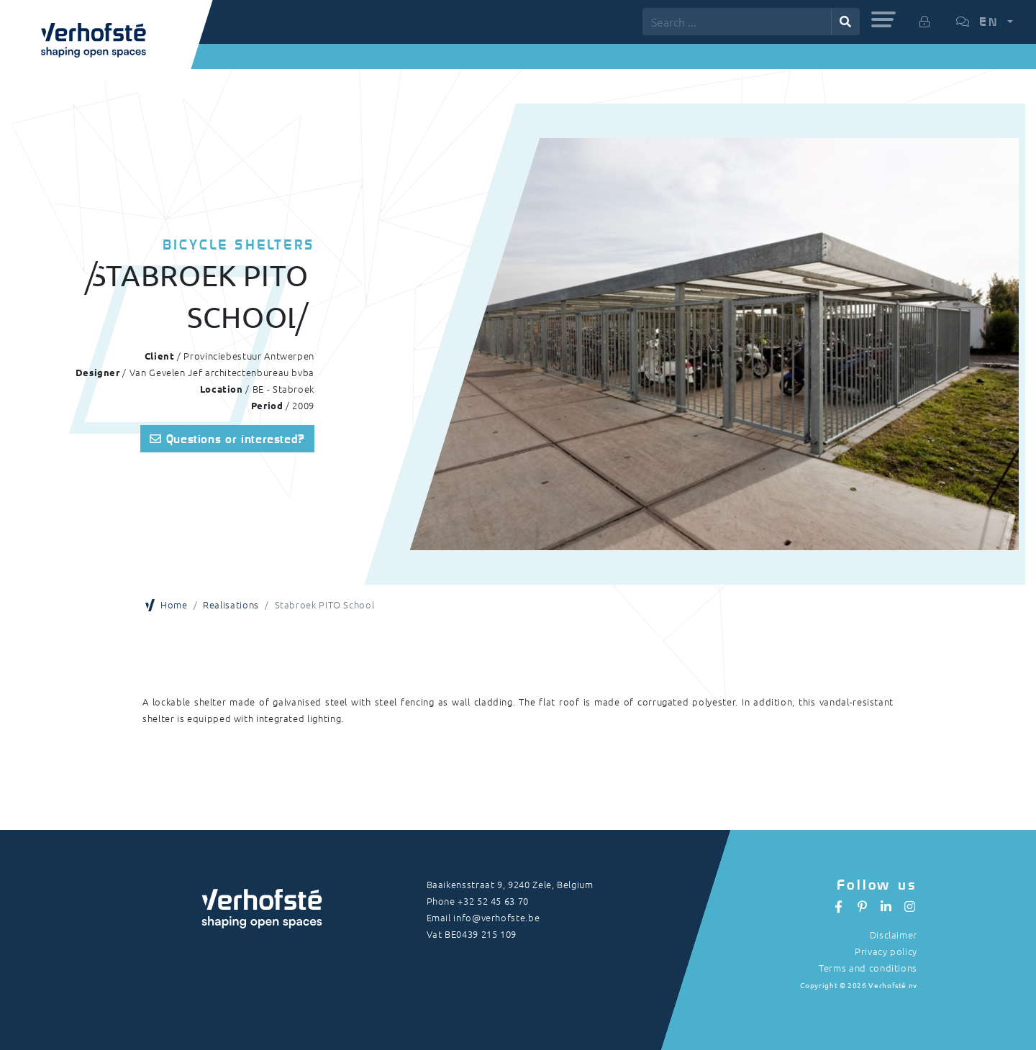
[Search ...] (737, 21)
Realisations (231, 604)
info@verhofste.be (496, 917)
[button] (883, 19)
